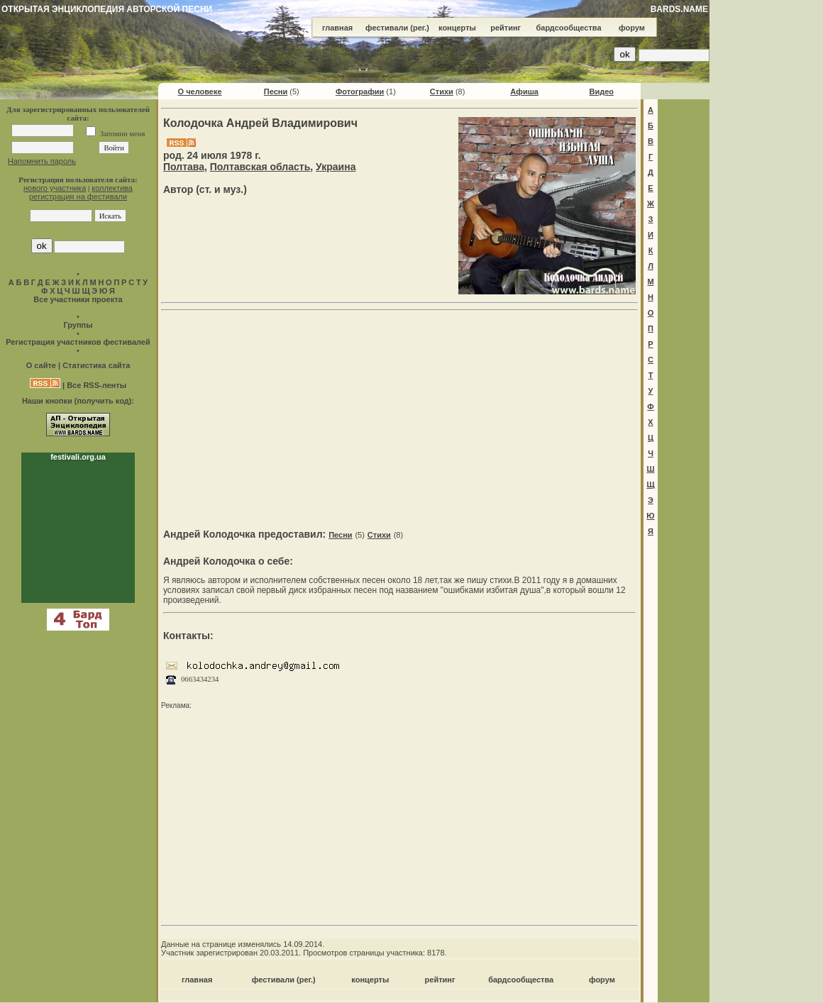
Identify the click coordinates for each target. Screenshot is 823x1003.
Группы (77, 325)
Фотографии (360, 91)
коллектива (112, 188)
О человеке (200, 91)
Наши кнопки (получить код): (78, 401)
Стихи (441, 91)
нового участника (54, 188)
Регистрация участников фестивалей (78, 342)
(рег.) (419, 27)
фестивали (386, 27)
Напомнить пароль (42, 161)
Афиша (524, 91)
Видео (601, 91)
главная (337, 27)
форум (632, 27)
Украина (335, 166)
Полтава (183, 166)
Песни (275, 91)
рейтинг (505, 27)
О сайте (41, 365)
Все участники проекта (77, 299)
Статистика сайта (96, 365)
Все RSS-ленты (96, 385)
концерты (457, 27)
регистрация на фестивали (78, 196)
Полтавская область (260, 166)
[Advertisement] (400, 415)
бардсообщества (569, 27)
